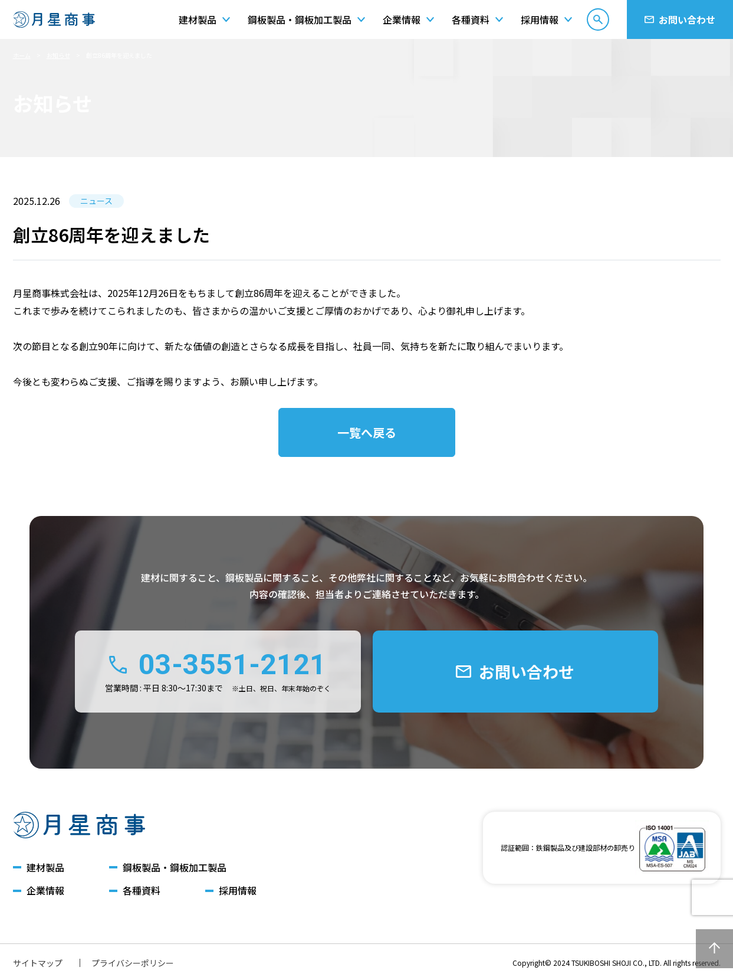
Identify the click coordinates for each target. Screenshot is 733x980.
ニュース (96, 201)
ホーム (22, 55)
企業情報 (45, 890)
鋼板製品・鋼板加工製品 (174, 867)
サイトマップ (38, 963)
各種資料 (141, 890)
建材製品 (45, 867)
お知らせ (58, 55)
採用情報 (238, 890)
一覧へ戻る (366, 432)
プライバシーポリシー (132, 963)
